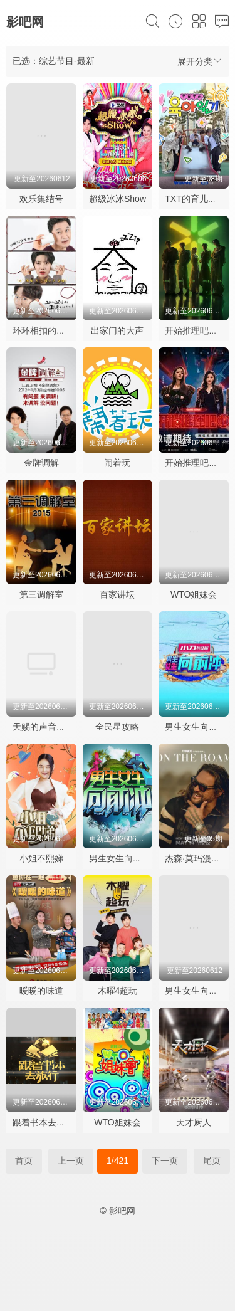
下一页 (165, 1161)
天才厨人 (193, 1122)
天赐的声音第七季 (48, 727)
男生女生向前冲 (195, 727)
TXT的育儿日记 (195, 199)
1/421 (117, 1161)
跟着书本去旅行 (43, 1122)
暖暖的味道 (41, 991)
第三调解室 (41, 594)
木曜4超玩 (118, 991)
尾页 (212, 1161)
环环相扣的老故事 (48, 330)
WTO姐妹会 (193, 594)
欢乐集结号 (41, 199)
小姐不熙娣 (41, 858)
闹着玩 (117, 463)
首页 (24, 1161)
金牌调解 (41, 463)
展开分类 (199, 61)
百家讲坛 (117, 594)
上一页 (71, 1161)
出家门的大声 (117, 330)
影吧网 (25, 22)
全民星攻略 (117, 727)
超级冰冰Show (117, 199)
